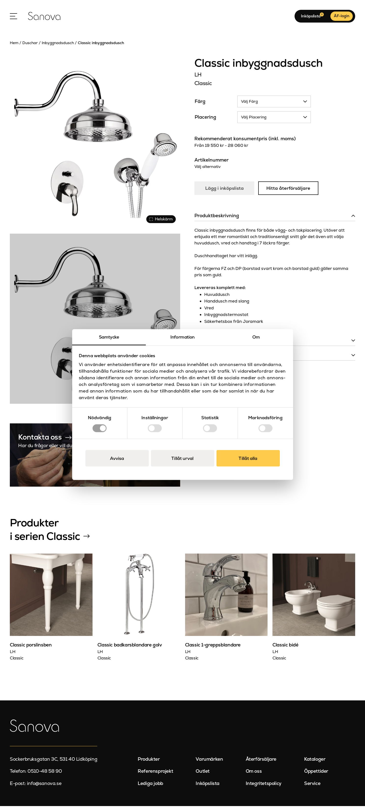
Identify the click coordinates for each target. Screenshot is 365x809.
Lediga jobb (150, 786)
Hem (14, 45)
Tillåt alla (248, 458)
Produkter (149, 762)
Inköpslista (207, 786)
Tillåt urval (182, 458)
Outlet (203, 774)
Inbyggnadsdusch (58, 45)
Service (312, 786)
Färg (200, 104)
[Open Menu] (13, 17)
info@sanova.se (44, 786)
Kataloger (314, 762)
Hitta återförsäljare (289, 191)
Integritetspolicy (264, 786)
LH (198, 77)
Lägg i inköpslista (225, 191)
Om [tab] (256, 337)
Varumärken (209, 762)
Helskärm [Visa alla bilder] (160, 221)
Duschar (30, 45)
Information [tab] (182, 337)
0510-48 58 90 (44, 774)
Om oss (254, 774)
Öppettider (316, 774)
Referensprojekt (155, 774)
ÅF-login (341, 17)
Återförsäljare (261, 762)
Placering (205, 120)
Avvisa (117, 458)
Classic (203, 85)
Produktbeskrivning (216, 218)
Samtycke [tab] (109, 337)
